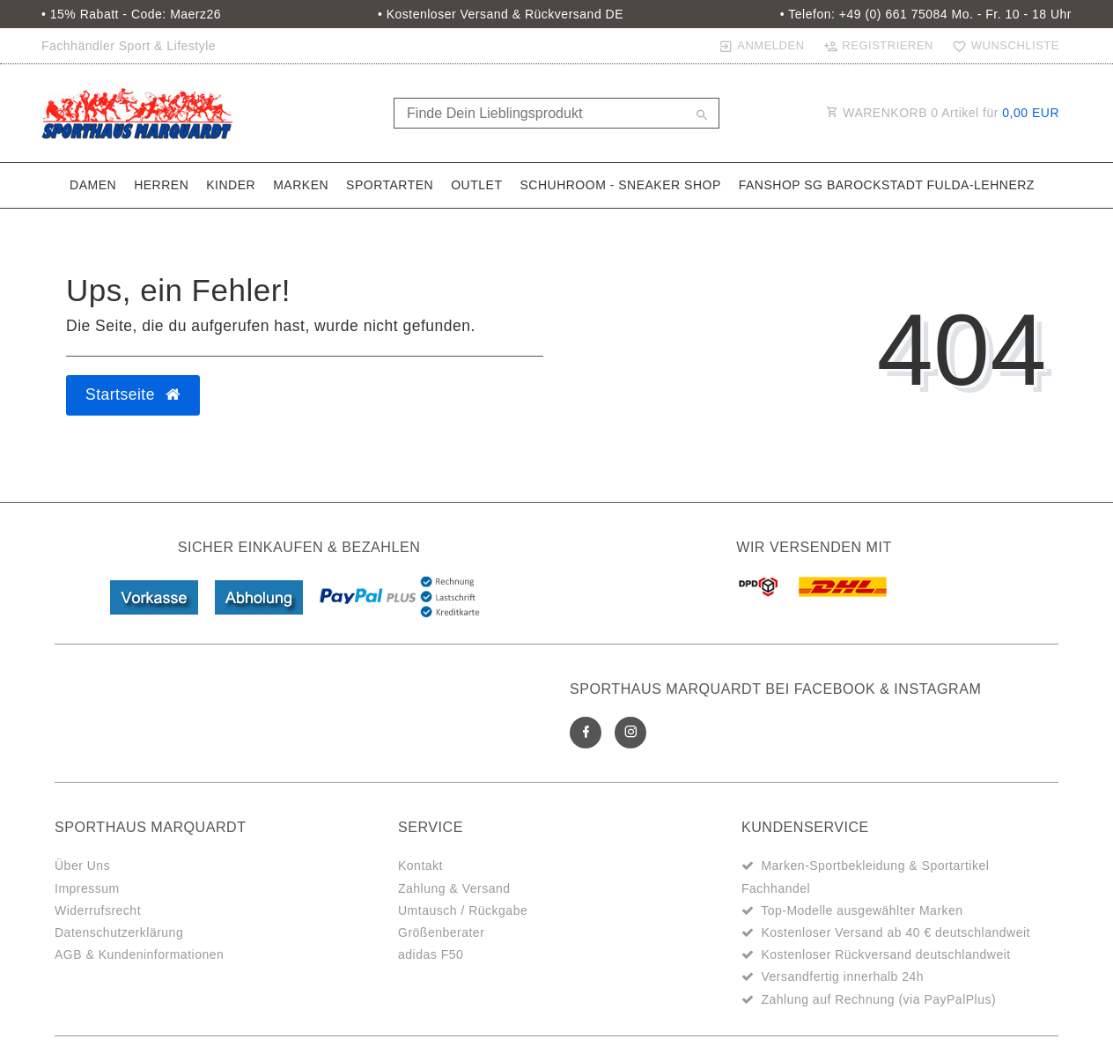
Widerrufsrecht (98, 910)
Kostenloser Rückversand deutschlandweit (885, 954)
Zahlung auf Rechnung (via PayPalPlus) (878, 999)
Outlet (476, 185)
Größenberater (441, 932)
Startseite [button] (133, 394)
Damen (93, 185)
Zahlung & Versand (454, 888)
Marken (300, 185)
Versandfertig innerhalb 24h (842, 976)
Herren (161, 185)
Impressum (87, 888)
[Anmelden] (761, 45)
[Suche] (702, 116)
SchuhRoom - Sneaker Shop (620, 185)
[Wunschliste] (1002, 45)
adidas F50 (430, 954)
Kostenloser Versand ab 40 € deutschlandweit (895, 932)
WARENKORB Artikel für (942, 113)
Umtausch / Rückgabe (462, 910)
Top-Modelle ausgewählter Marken (862, 910)
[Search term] (556, 113)
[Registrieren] (877, 45)
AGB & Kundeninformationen (139, 954)
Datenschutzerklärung (119, 932)
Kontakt (420, 865)
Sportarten (389, 185)
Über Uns (82, 865)
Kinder (230, 185)
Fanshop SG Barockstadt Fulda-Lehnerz (887, 185)
